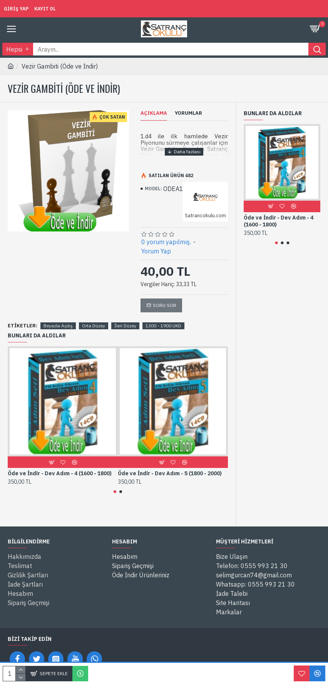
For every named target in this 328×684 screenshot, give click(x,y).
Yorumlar (188, 113)
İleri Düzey (125, 326)
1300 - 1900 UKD (163, 326)
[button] (115, 491)
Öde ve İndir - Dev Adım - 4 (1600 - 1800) (60, 473)
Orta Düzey (93, 326)
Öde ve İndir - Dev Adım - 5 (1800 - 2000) (170, 473)
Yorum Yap (156, 251)
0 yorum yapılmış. (166, 242)
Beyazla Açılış (58, 326)
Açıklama (154, 113)
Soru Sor (164, 305)
